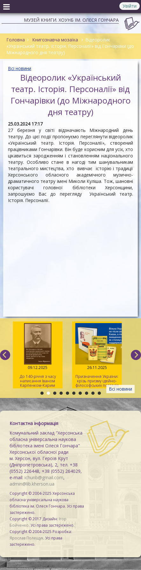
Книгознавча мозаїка (55, 40)
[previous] (5, 355)
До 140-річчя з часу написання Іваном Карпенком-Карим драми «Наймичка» (38, 355)
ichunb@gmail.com (44, 477)
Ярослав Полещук (26, 538)
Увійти (130, 6)
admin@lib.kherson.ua (32, 484)
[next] (136, 355)
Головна (15, 40)
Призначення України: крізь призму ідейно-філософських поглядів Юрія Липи (97, 355)
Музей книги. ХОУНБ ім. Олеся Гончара (71, 20)
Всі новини (19, 68)
